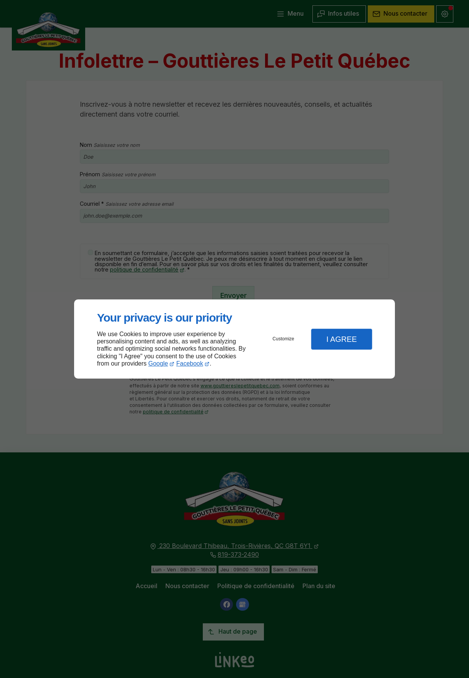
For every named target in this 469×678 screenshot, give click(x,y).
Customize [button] (283, 338)
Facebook (189, 363)
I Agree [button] (341, 339)
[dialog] (234, 339)
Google (158, 363)
